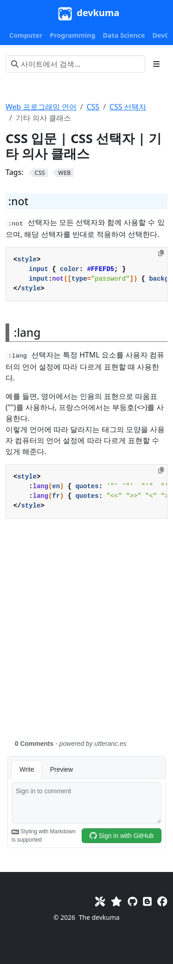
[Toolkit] (100, 901)
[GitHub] (132, 901)
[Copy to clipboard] (161, 253)
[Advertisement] (86, 634)
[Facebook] (162, 901)
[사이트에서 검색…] (75, 64)
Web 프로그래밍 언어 (41, 107)
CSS (93, 107)
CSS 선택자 (127, 107)
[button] (26, 35)
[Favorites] (116, 901)
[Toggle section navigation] (156, 64)
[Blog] (147, 901)
